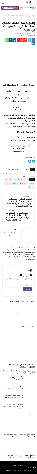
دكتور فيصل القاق (7, 173)
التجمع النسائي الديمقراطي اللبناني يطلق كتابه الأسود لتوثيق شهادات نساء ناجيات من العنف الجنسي (18, 215)
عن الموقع (8, 470)
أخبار (28, 15)
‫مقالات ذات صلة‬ (30, 302)
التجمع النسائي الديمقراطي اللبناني (15, 169)
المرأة (22, 173)
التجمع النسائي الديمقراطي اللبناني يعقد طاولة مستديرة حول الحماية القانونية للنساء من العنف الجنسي (18, 201)
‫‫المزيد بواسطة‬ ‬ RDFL (17, 302)
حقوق (16, 173)
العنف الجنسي (30, 173)
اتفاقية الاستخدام (17, 470)
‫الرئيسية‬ (33, 15)
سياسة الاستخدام (27, 470)
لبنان (23, 176)
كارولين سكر (30, 176)
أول (26, 169)
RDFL (30, 33)
